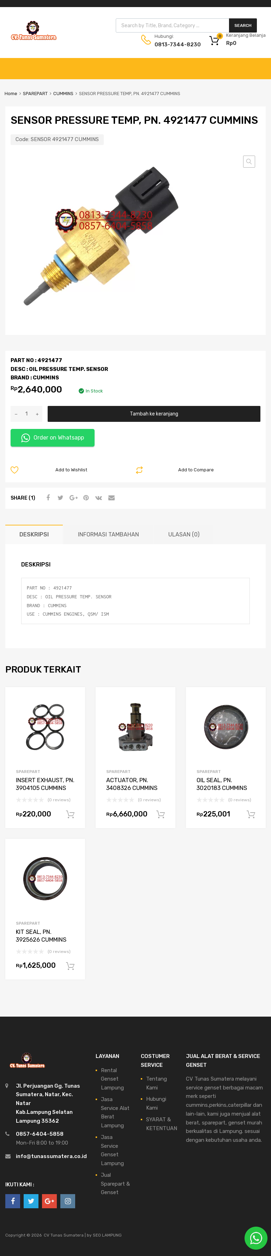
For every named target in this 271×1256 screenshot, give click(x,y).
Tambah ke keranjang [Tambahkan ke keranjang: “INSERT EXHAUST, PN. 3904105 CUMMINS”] (70, 814)
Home (11, 93)
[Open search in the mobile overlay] (186, 25)
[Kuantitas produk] (26, 414)
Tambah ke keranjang (154, 414)
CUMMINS (63, 93)
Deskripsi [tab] (34, 534)
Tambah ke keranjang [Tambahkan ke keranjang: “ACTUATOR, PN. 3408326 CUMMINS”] (160, 814)
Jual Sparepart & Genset (115, 1184)
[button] (249, 162)
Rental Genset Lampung (112, 1079)
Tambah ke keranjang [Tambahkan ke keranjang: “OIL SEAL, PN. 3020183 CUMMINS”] (251, 814)
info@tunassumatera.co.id (51, 1156)
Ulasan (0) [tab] (183, 534)
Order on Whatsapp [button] (52, 438)
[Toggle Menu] (262, 65)
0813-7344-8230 (172, 44)
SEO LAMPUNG (107, 1235)
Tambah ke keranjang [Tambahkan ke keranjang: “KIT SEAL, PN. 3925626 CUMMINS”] (70, 966)
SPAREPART (35, 93)
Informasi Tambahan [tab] (108, 534)
